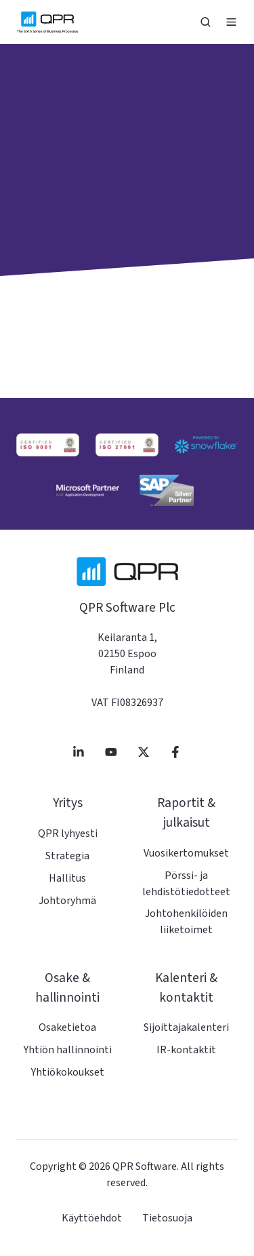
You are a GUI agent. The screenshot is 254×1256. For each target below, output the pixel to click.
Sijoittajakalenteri (186, 1027)
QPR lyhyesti (68, 833)
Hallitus (67, 878)
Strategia (67, 855)
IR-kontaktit (186, 1049)
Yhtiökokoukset (67, 1072)
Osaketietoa (67, 1027)
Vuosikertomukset (186, 853)
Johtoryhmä (67, 900)
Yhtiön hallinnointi (68, 1049)
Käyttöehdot (92, 1218)
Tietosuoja (167, 1218)
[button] (205, 22)
